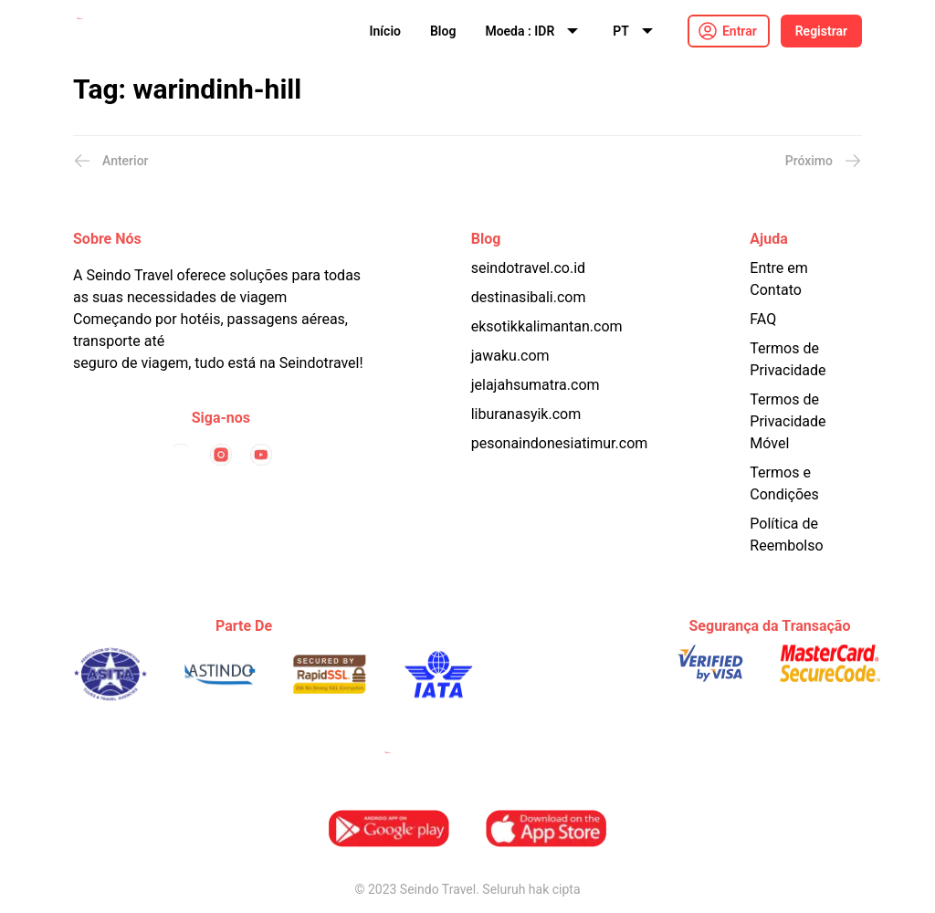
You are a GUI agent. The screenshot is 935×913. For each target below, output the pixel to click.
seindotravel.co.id (528, 268)
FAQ (763, 319)
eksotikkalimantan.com (547, 326)
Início (385, 31)
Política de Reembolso (786, 534)
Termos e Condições (784, 483)
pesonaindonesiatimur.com (559, 443)
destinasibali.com (528, 297)
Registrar (821, 31)
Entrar (739, 31)
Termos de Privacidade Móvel (787, 421)
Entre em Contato (778, 279)
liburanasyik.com (526, 414)
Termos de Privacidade (787, 359)
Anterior (111, 161)
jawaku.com (510, 355)
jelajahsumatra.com (535, 385)
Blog (443, 31)
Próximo (823, 161)
